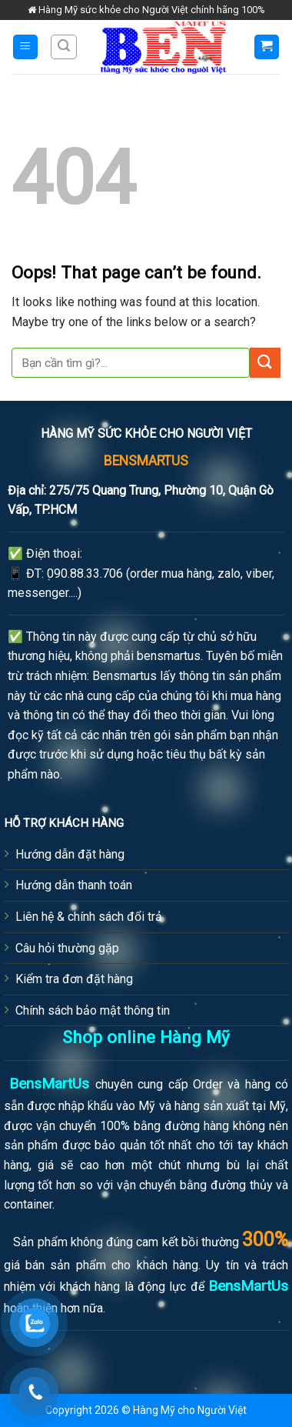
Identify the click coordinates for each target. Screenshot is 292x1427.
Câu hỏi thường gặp (67, 948)
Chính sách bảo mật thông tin (92, 1010)
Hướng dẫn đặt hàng (69, 854)
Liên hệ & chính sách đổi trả (88, 916)
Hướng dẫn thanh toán (73, 885)
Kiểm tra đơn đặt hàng (74, 979)
